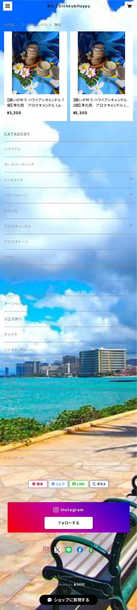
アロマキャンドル (34, 25)
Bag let (10, 411)
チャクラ (10, 334)
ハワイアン (12, 149)
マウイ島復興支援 (18, 365)
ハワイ (9, 257)
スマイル (11, 211)
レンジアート (14, 288)
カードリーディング (19, 164)
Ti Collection (16, 427)
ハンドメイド (13, 180)
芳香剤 (9, 381)
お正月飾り (13, 319)
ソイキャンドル (15, 350)
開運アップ (13, 396)
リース (9, 272)
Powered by (68, 584)
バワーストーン (16, 195)
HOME (9, 25)
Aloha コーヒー (17, 442)
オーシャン (12, 303)
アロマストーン (16, 242)
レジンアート (14, 458)
